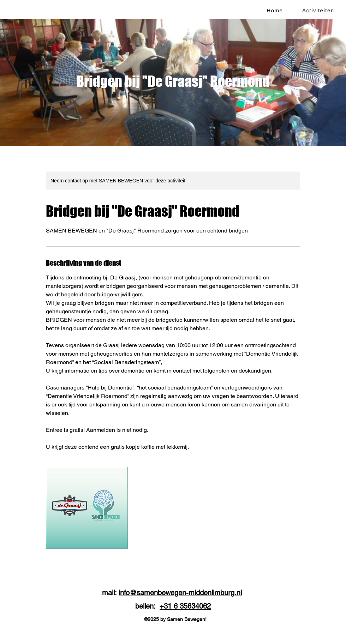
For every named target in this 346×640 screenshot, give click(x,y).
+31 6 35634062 (185, 606)
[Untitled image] (87, 508)
